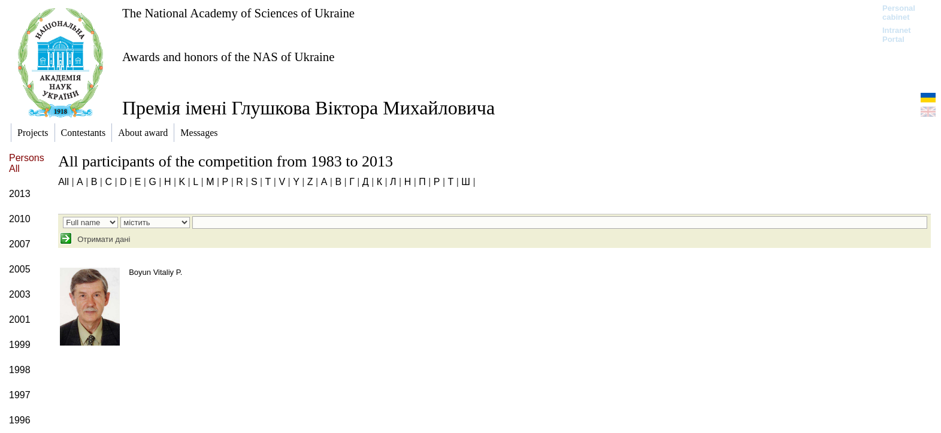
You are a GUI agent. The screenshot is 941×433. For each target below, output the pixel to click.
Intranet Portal (896, 35)
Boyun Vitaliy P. (155, 272)
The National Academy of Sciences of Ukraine (238, 13)
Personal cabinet (898, 13)
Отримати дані (103, 239)
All (63, 182)
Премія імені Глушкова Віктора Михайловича (308, 108)
